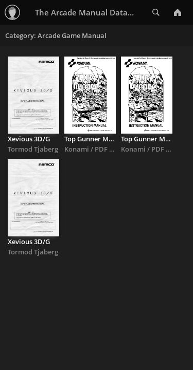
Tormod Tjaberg (33, 149)
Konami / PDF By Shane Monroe (114, 149)
